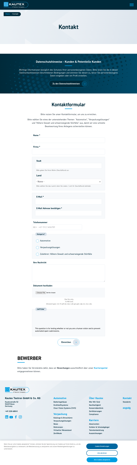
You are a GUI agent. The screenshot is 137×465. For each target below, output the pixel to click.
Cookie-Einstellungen (102, 448)
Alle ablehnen (102, 455)
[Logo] (16, 5)
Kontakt (127, 398)
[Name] (68, 140)
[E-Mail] (68, 201)
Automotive (60, 398)
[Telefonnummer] (57, 227)
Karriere (94, 420)
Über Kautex (96, 398)
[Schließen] (133, 454)
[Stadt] (68, 166)
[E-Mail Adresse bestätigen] (68, 213)
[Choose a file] (68, 293)
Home (7, 14)
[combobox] (35, 227)
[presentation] (68, 322)
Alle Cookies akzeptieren (102, 462)
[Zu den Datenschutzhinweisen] (68, 83)
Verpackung (60, 414)
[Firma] (68, 151)
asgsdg (127, 407)
